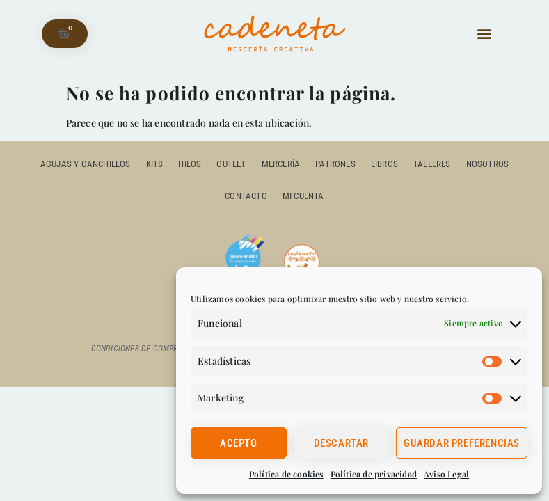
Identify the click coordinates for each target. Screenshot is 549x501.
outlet (231, 164)
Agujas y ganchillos (85, 164)
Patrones (335, 164)
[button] (484, 33)
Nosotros (487, 164)
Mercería (281, 164)
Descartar (341, 443)
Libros (384, 164)
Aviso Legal (446, 473)
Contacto (246, 196)
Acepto (238, 443)
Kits (155, 164)
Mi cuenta (303, 196)
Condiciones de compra (137, 348)
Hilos (189, 164)
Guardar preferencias (462, 443)
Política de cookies (286, 473)
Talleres (432, 164)
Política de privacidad (374, 473)
